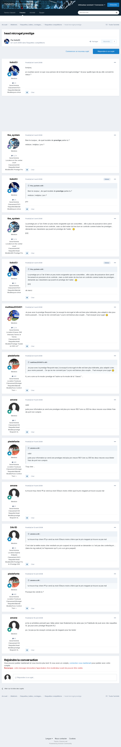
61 (14, 420)
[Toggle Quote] (29, 186)
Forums (22, 14)
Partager (94, 41)
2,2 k (14, 328)
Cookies (72, 739)
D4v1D (13, 527)
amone (13, 399)
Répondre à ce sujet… (25, 677)
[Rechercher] (91, 12)
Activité (32, 12)
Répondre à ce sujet (106, 51)
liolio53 (17, 40)
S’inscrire (113, 5)
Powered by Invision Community (60, 743)
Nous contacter (61, 739)
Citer (33, 92)
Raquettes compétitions (35, 43)
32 (14, 548)
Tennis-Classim (9, 12)
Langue (49, 739)
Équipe (41, 12)
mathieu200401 (13, 307)
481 (14, 376)
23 (14, 83)
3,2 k (14, 156)
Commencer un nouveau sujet (77, 51)
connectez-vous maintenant (80, 663)
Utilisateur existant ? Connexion (91, 5)
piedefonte (13, 355)
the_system (13, 135)
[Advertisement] (29, 114)
